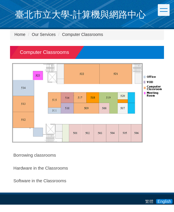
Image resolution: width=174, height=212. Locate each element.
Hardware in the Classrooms (41, 168)
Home (19, 34)
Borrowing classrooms (35, 155)
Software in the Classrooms (40, 180)
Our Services (44, 34)
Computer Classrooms (82, 34)
